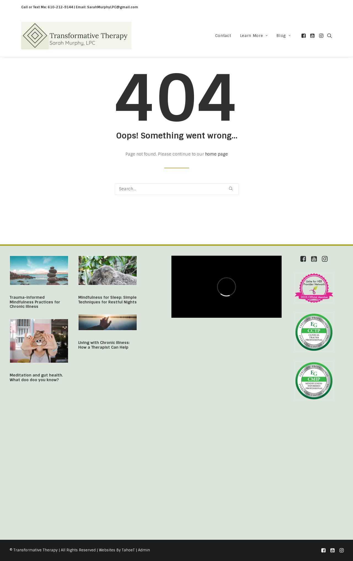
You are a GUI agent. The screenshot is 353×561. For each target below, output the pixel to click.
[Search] (177, 189)
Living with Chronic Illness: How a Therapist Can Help (104, 345)
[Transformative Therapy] (76, 35)
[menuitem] (223, 35)
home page (216, 154)
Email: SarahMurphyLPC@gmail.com (107, 7)
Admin (144, 550)
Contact (223, 35)
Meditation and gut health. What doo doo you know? (36, 377)
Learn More (254, 35)
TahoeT (128, 550)
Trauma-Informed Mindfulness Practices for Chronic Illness (35, 302)
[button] (304, 35)
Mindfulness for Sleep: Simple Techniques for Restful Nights (107, 299)
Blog (283, 35)
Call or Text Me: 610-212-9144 (47, 7)
